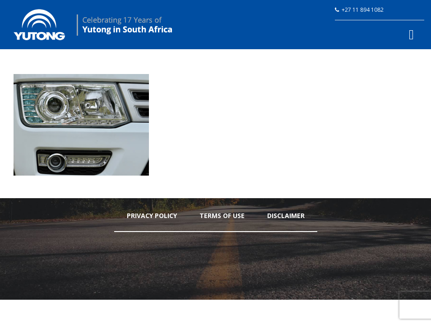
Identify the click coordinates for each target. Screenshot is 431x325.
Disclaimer (286, 215)
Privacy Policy (152, 215)
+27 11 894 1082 (363, 10)
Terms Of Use (222, 215)
